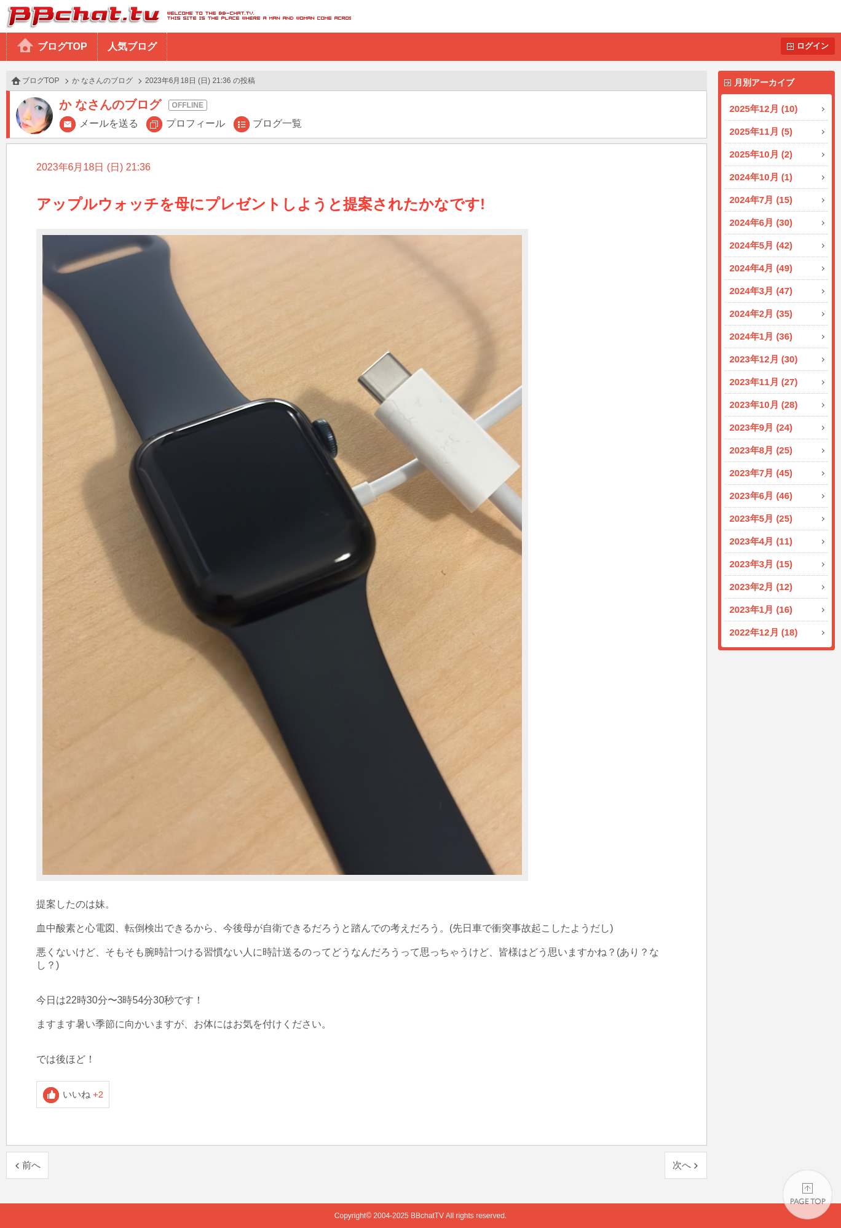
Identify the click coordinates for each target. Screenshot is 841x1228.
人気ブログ (132, 46)
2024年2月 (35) (761, 313)
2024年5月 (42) (761, 245)
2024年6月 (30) (761, 222)
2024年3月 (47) (761, 290)
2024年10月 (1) (761, 177)
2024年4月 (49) (761, 268)
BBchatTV (175, 16)
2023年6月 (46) (761, 495)
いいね (83, 1094)
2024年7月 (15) (761, 199)
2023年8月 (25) (761, 450)
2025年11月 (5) (761, 131)
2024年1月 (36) (761, 336)
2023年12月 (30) (764, 359)
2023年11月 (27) (764, 382)
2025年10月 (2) (761, 154)
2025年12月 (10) (764, 108)
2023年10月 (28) (764, 404)
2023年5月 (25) (761, 518)
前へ (31, 1165)
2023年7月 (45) (761, 473)
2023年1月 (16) (761, 609)
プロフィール (195, 123)
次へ (682, 1165)
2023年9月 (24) (761, 427)
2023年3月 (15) (761, 564)
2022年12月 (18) (764, 632)
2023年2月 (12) (761, 586)
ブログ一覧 (277, 123)
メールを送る (108, 123)
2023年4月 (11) (761, 541)
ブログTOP (62, 46)
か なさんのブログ (102, 80)
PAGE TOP (807, 1194)
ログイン (813, 45)
